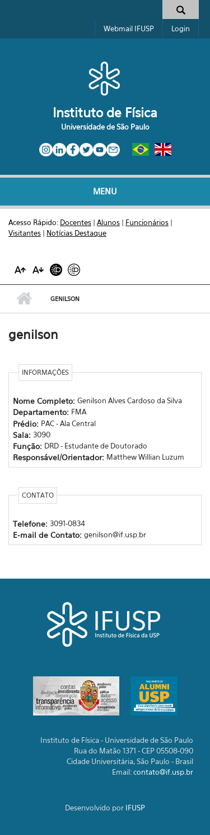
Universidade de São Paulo (105, 126)
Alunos (108, 222)
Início (23, 299)
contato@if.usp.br (163, 771)
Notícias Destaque (76, 232)
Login (180, 28)
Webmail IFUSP (129, 28)
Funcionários (147, 222)
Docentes (75, 222)
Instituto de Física (105, 112)
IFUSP (135, 807)
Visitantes (24, 232)
